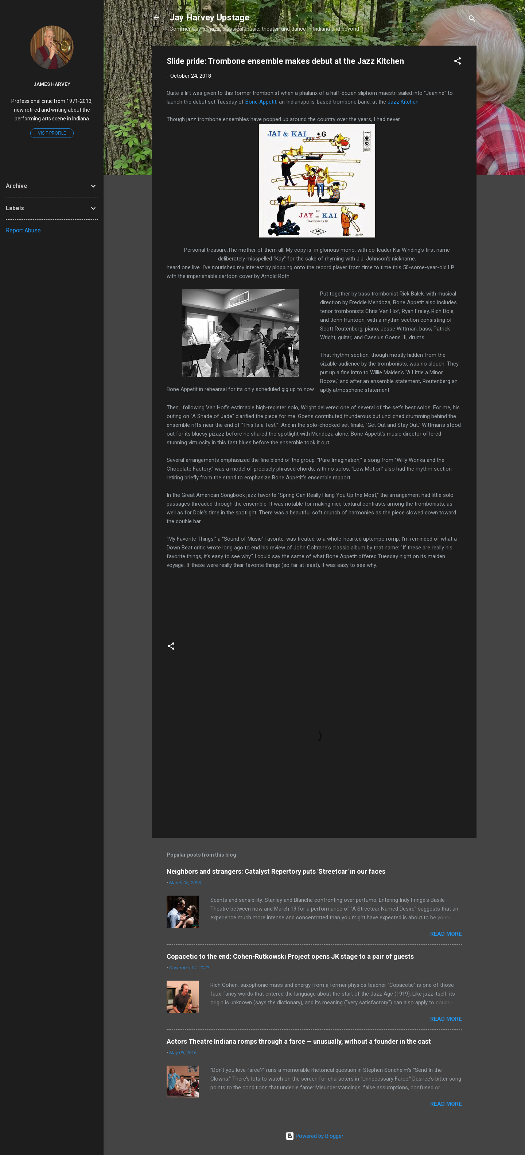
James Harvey (52, 84)
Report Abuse (23, 230)
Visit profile (52, 133)
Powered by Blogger (314, 1136)
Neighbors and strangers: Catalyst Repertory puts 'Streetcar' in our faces (276, 871)
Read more (446, 934)
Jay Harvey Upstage (209, 17)
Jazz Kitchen (403, 101)
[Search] (472, 20)
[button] (457, 62)
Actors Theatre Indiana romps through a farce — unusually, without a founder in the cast (299, 1041)
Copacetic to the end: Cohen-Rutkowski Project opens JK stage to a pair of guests (290, 956)
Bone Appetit (260, 101)
